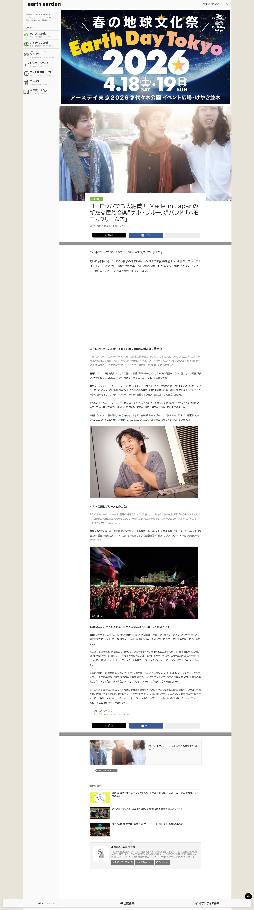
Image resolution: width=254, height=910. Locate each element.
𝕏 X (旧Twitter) (145, 862)
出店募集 (127, 903)
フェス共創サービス (44, 74)
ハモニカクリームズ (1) (106, 770)
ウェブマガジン (211, 4)
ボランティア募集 (207, 903)
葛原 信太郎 (120, 226)
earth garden (44, 35)
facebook (162, 862)
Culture (96, 199)
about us (46, 903)
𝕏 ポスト (109, 235)
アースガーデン (44, 4)
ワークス (44, 83)
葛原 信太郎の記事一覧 (123, 862)
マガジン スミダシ (44, 92)
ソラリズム (44, 54)
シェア (146, 235)
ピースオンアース (44, 65)
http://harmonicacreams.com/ (112, 714)
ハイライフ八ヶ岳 (44, 44)
